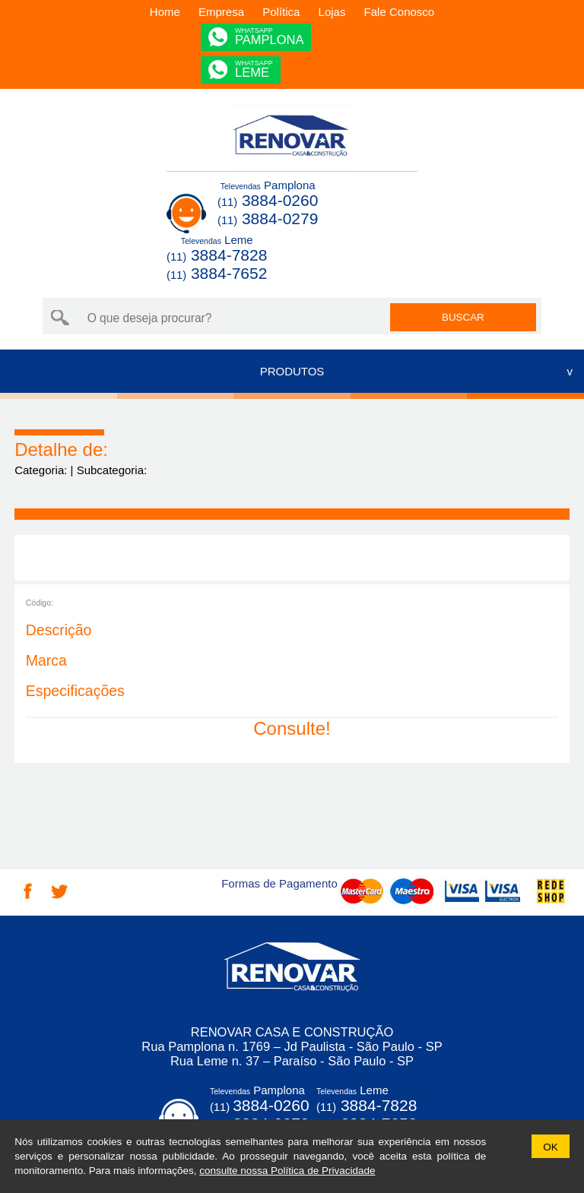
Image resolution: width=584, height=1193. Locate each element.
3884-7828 (217, 255)
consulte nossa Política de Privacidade (287, 1170)
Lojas (332, 11)
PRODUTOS (292, 371)
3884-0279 (267, 218)
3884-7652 (217, 273)
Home (165, 11)
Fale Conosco (399, 11)
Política (281, 11)
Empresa (221, 11)
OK (550, 1147)
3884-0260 (267, 200)
